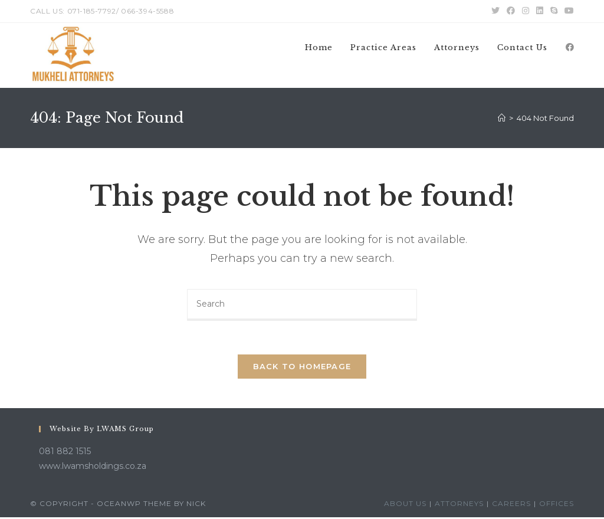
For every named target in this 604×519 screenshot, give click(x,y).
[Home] (501, 118)
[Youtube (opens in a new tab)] (567, 11)
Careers (511, 505)
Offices (556, 505)
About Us (405, 505)
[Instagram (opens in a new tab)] (525, 11)
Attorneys (459, 505)
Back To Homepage (302, 368)
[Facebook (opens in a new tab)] (510, 11)
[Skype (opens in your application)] (554, 11)
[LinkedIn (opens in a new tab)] (540, 11)
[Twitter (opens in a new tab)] (495, 11)
